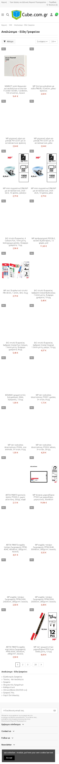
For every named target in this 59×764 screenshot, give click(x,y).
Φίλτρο (8, 41)
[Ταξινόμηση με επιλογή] (42, 42)
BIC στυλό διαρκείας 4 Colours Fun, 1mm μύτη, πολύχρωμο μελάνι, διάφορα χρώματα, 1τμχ (15, 241)
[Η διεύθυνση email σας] (27, 710)
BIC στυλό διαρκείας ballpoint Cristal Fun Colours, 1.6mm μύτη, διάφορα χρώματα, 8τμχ (15, 346)
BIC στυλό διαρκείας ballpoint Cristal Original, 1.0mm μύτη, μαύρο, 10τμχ (44, 345)
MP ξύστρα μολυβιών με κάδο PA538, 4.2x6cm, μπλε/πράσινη (43, 88)
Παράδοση (52, 2)
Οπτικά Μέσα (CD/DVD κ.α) (15, 690)
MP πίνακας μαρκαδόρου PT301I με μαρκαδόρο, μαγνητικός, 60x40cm (43, 497)
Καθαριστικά (9, 687)
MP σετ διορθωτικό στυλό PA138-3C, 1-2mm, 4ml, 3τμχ (15, 291)
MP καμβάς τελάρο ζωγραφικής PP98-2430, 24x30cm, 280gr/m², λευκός (15, 599)
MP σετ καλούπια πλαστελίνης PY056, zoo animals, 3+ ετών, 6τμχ (15, 447)
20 (35, 665)
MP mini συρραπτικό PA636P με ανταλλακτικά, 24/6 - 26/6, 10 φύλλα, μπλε (43, 190)
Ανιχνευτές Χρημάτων (13, 685)
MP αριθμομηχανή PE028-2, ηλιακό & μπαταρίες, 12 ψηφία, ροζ (43, 240)
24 (53, 41)
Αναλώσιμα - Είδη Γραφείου (14, 672)
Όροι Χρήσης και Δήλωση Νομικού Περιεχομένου (28, 2)
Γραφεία (6, 682)
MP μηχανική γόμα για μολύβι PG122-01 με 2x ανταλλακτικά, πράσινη (15, 140)
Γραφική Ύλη (8, 693)
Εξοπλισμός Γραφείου (12, 677)
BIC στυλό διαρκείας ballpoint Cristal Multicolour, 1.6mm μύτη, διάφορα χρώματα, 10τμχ (44, 293)
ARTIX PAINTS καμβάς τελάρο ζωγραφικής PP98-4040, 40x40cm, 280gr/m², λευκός (15, 548)
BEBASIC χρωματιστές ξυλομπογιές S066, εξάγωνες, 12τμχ (15, 397)
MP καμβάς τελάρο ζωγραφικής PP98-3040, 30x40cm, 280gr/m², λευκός (43, 547)
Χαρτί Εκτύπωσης (11, 695)
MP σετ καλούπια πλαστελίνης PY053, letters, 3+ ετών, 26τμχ (43, 447)
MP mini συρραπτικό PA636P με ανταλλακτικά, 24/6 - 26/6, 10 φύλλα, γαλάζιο (15, 190)
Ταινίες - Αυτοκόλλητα (13, 679)
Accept (9, 758)
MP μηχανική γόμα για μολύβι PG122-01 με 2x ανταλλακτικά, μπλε (44, 140)
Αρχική (4, 2)
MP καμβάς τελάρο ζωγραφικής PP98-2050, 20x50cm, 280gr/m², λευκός (43, 599)
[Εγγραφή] (54, 710)
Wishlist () (52, 5)
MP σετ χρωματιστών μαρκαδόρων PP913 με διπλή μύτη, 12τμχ (44, 649)
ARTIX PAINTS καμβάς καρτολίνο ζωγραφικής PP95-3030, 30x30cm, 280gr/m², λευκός (15, 650)
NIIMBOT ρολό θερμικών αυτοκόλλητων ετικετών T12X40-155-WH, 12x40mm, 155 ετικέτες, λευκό (15, 89)
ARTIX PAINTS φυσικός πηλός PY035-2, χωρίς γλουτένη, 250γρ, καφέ (15, 497)
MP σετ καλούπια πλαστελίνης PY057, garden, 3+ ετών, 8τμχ (43, 397)
